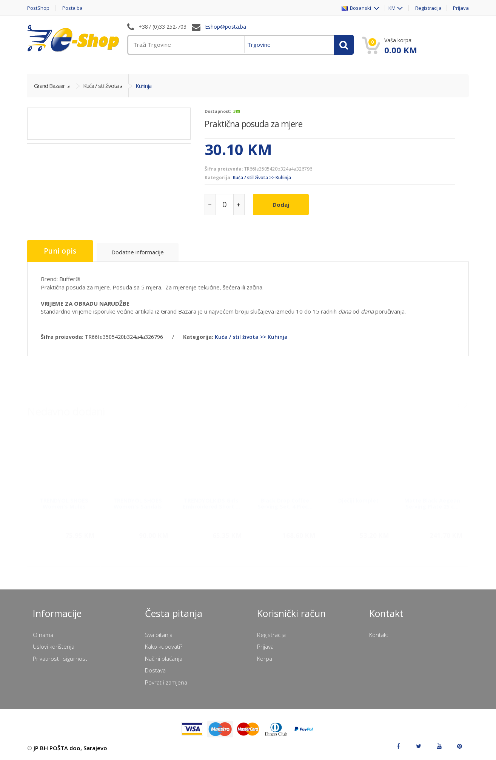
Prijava (461, 8)
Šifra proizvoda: (224, 169)
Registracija (428, 8)
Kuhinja (143, 85)
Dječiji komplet (358, 497)
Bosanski (357, 8)
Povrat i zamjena (166, 682)
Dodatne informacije (137, 252)
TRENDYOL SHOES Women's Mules (64, 500)
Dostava (155, 670)
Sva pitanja (159, 634)
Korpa (264, 658)
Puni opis (60, 251)
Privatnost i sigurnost (60, 658)
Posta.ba (72, 8)
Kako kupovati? (163, 646)
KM (392, 8)
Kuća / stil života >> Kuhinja (262, 177)
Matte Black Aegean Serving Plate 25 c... (432, 500)
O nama (43, 634)
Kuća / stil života (101, 85)
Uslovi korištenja (53, 646)
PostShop (38, 8)
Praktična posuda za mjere (253, 124)
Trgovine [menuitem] (259, 44)
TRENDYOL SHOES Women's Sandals (137, 500)
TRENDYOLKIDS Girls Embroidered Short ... (211, 500)
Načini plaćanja (163, 658)
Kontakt (378, 634)
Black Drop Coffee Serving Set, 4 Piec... (285, 500)
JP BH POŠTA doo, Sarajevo (70, 748)
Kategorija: (218, 177)
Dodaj (281, 204)
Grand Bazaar (50, 85)
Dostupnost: (218, 111)
